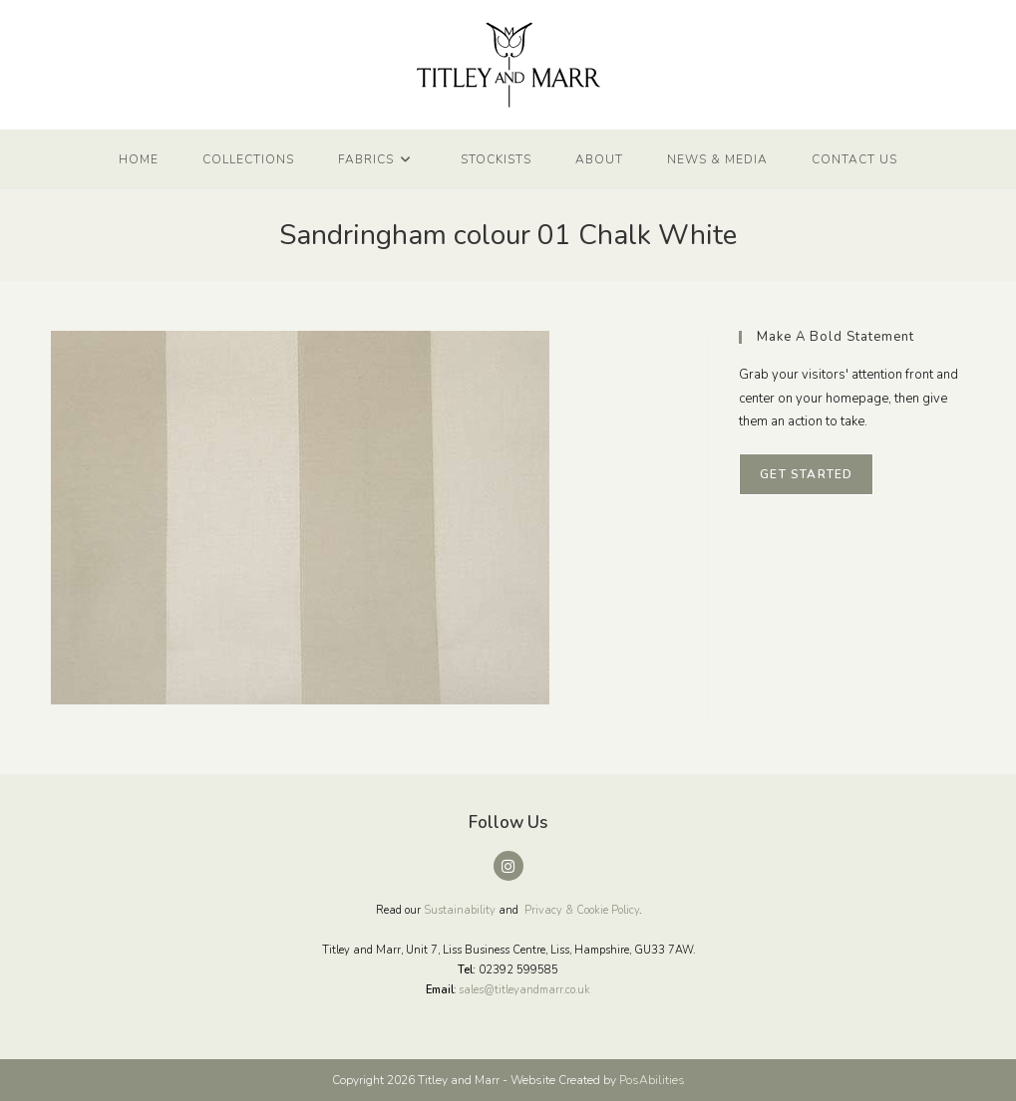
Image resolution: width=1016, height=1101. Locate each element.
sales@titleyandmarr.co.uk (524, 989)
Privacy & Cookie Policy (581, 910)
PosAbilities (652, 1080)
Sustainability (460, 910)
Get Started (806, 474)
